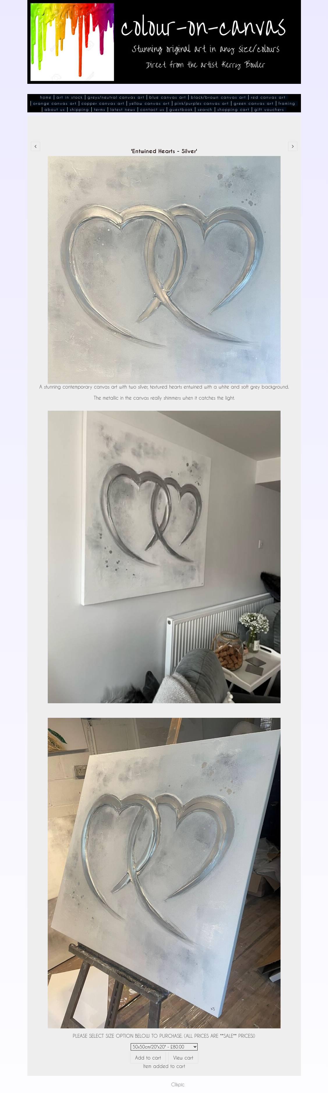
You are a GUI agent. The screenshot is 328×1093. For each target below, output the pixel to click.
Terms (99, 109)
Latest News (122, 109)
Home (46, 97)
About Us (55, 109)
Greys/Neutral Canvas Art (116, 97)
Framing (287, 103)
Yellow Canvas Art (149, 103)
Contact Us (152, 109)
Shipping (79, 109)
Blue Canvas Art (167, 97)
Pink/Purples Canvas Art (202, 103)
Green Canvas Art (254, 103)
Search (205, 109)
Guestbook (181, 109)
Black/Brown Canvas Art (218, 97)
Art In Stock (69, 97)
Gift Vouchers (269, 109)
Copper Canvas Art (102, 103)
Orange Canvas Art (55, 103)
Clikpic (178, 1084)
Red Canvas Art (268, 97)
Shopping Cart (233, 109)
